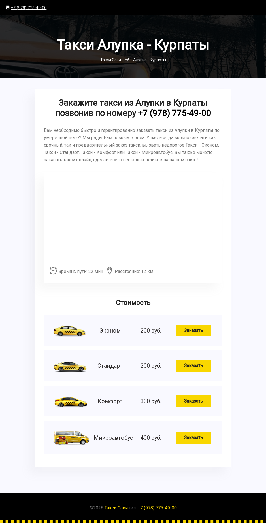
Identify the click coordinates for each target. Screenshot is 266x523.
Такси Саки (116, 508)
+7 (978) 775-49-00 (28, 7)
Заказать (193, 330)
